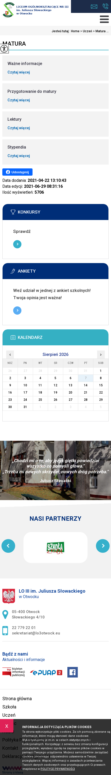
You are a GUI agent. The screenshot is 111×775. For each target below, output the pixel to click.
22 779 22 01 (105, 6)
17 (25, 392)
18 (40, 392)
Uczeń (86, 31)
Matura (14, 43)
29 (101, 400)
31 (25, 407)
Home (75, 31)
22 (101, 392)
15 (101, 385)
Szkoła (9, 706)
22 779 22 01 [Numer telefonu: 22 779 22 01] (24, 627)
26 (55, 400)
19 (55, 392)
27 (70, 400)
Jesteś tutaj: (61, 31)
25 (40, 400)
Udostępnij (17, 172)
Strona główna (17, 698)
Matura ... (100, 31)
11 (40, 385)
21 (86, 392)
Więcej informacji (17, 244)
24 (25, 400)
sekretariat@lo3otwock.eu (94, 7)
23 (10, 400)
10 (25, 385)
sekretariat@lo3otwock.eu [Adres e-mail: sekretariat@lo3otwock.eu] (36, 633)
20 (70, 392)
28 (86, 400)
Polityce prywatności (58, 769)
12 (55, 385)
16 (10, 392)
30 (10, 407)
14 (86, 385)
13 (70, 385)
